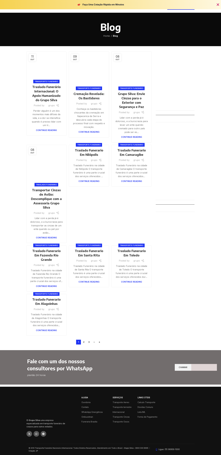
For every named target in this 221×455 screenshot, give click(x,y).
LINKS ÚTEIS (144, 397)
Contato (85, 407)
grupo (51, 105)
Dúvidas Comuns (145, 407)
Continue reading (46, 130)
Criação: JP (33, 451)
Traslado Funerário (46, 185)
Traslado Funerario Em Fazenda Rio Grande (46, 255)
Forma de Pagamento (147, 417)
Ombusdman (87, 417)
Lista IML (141, 412)
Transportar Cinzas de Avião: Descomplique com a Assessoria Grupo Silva (46, 198)
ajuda (84, 397)
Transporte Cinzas (121, 417)
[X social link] (29, 434)
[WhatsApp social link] (36, 434)
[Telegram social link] (43, 434)
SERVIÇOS (118, 397)
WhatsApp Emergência (92, 412)
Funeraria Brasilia (89, 421)
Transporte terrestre (122, 407)
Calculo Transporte (146, 402)
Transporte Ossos (121, 421)
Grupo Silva (128, 448)
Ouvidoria (85, 402)
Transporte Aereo (121, 402)
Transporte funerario (46, 81)
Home (106, 35)
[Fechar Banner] (218, 5)
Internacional (118, 412)
